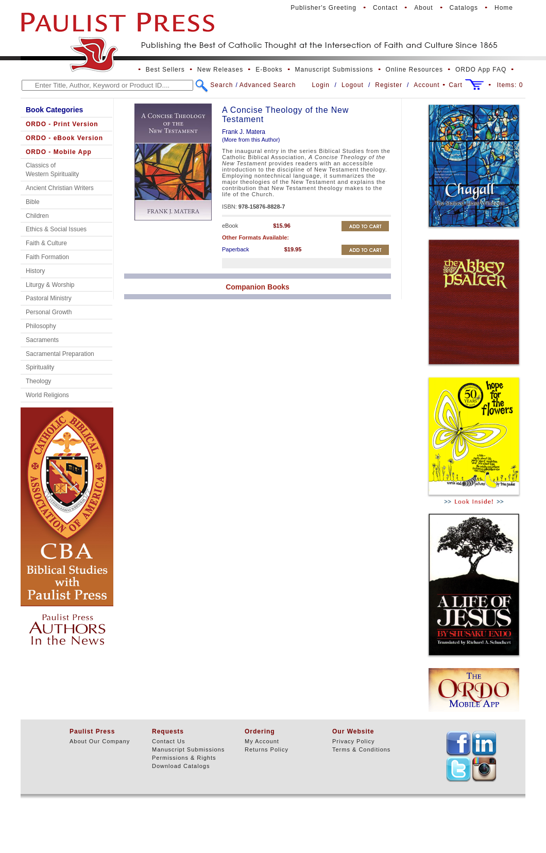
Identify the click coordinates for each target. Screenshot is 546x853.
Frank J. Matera (243, 131)
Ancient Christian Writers (60, 188)
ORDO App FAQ (480, 69)
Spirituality (40, 367)
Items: (510, 85)
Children (37, 215)
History (35, 271)
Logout (353, 85)
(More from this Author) (251, 140)
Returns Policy (266, 749)
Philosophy (41, 326)
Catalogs (464, 7)
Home (503, 7)
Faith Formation (47, 257)
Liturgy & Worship (50, 284)
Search (221, 85)
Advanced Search (268, 85)
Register (388, 85)
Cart (456, 85)
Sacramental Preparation (60, 353)
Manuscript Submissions (334, 69)
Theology (38, 381)
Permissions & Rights (184, 758)
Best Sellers (165, 69)
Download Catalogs (181, 766)
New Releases (220, 69)
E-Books (268, 69)
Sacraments (42, 340)
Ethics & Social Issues (56, 229)
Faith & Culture (46, 243)
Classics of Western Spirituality (52, 170)
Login (321, 85)
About (423, 7)
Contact (385, 7)
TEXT (458, 743)
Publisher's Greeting (323, 7)
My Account (262, 741)
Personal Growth (49, 312)
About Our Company (100, 741)
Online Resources (414, 69)
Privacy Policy (353, 741)
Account (426, 85)
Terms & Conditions (361, 749)
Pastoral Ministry (49, 298)
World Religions (47, 395)
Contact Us (168, 741)
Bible (33, 202)
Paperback (235, 249)
